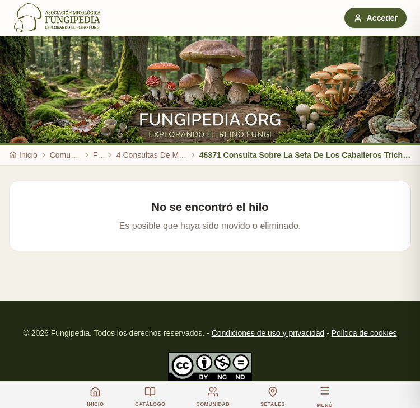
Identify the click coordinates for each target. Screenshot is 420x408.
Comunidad (65, 155)
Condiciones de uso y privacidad (268, 333)
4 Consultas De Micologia (151, 155)
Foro (98, 155)
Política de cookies (364, 333)
